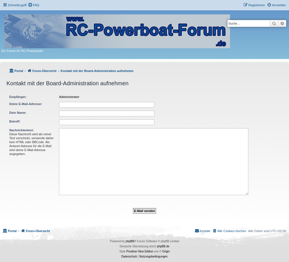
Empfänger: (18, 97)
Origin (166, 251)
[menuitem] (33, 5)
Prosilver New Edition (139, 251)
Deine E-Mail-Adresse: (25, 104)
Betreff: (14, 121)
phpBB (130, 241)
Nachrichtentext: (21, 130)
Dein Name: (18, 112)
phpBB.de (163, 246)
